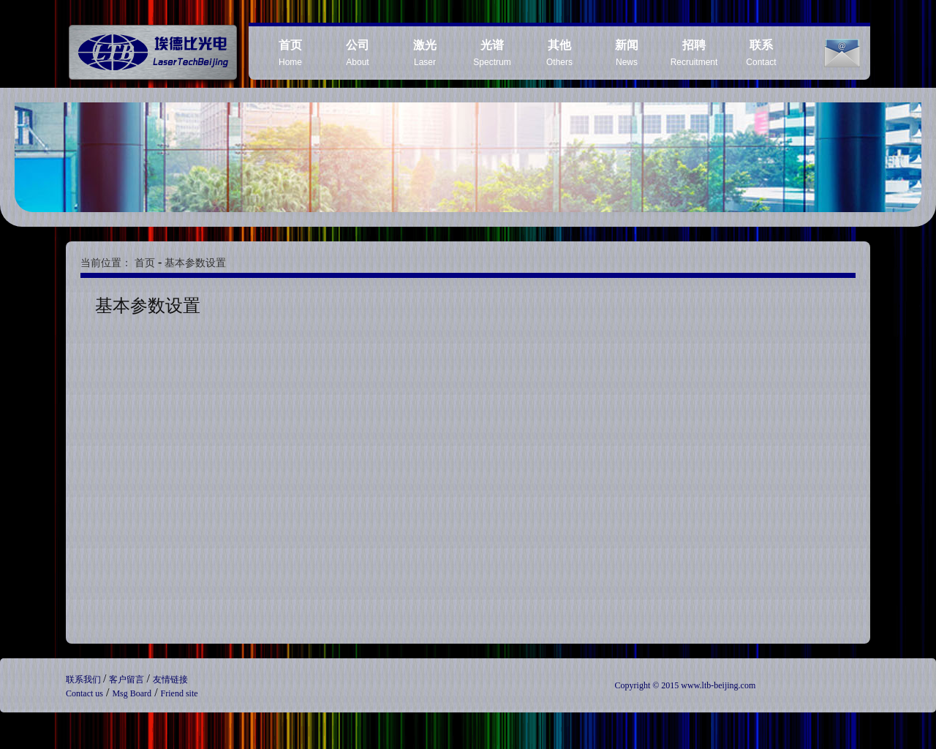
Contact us (84, 693)
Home (290, 53)
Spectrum (491, 53)
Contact (761, 53)
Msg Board (131, 693)
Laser (425, 53)
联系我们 (84, 679)
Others (559, 53)
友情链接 (170, 679)
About (357, 53)
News (626, 53)
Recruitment (694, 53)
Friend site (179, 693)
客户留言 (127, 679)
